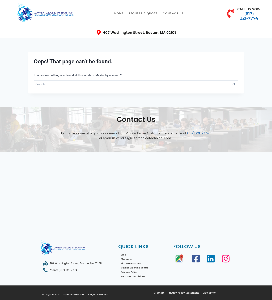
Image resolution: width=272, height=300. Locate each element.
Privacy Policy (129, 272)
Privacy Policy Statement (183, 292)
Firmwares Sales (131, 263)
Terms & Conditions (133, 276)
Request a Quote (143, 13)
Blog (123, 254)
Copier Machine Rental (134, 267)
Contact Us (173, 13)
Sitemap (159, 292)
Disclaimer (209, 292)
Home (118, 13)
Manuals (126, 259)
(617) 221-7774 (198, 133)
